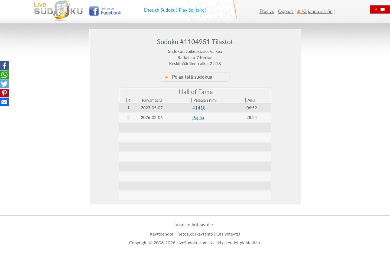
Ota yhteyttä (228, 233)
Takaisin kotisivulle (193, 224)
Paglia (198, 117)
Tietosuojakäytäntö (195, 233)
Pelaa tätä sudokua (188, 77)
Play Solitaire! (192, 10)
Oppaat (286, 11)
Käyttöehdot (162, 233)
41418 (199, 108)
